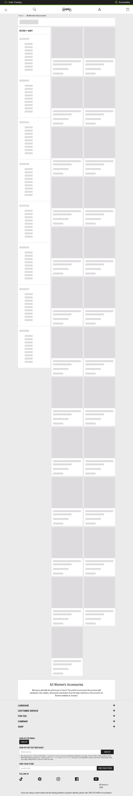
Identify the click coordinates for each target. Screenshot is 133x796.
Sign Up (24, 742)
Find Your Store (26, 764)
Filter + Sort (34, 30)
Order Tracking (12, 2)
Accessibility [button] (122, 2)
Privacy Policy (66, 758)
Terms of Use (54, 758)
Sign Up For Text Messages (31, 748)
